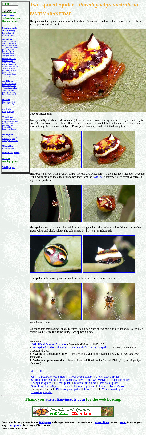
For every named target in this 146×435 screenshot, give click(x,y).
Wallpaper (8, 167)
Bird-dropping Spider (9, 70)
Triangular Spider (120, 379)
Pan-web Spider (7, 61)
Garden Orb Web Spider (52, 376)
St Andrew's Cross (8, 62)
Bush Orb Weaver (96, 379)
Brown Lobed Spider (9, 45)
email (123, 422)
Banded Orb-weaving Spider (79, 386)
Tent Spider (6, 57)
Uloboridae (7, 146)
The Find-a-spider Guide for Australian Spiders (82, 347)
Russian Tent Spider (9, 59)
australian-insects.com (65, 399)
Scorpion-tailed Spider (10, 47)
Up (33, 376)
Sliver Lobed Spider (9, 43)
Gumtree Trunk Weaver (112, 386)
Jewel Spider (91, 389)
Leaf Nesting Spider (71, 379)
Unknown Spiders (10, 152)
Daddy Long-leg (8, 112)
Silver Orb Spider (8, 90)
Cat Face (99, 176)
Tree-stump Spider (41, 392)
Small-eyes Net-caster (10, 141)
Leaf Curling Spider (9, 86)
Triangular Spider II (42, 382)
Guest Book (102, 422)
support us (16, 425)
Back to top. (36, 370)
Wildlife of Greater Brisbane (49, 344)
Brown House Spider (9, 104)
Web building (8, 30)
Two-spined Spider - (54, 4)
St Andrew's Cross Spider (45, 386)
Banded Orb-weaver (9, 64)
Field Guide (8, 15)
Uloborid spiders (8, 148)
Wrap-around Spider (113, 389)
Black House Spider (9, 102)
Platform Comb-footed (10, 123)
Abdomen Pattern (8, 35)
